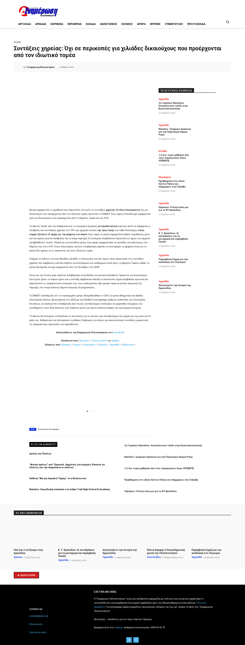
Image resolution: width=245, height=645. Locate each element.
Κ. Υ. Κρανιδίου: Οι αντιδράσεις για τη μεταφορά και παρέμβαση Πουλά (173, 237)
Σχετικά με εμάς (37, 632)
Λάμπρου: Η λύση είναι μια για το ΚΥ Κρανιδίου (150, 491)
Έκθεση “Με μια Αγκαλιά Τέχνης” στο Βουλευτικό (57, 478)
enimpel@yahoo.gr (38, 616)
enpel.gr (118, 627)
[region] (90, 386)
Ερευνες (18, 557)
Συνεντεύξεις (99, 340)
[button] (227, 22)
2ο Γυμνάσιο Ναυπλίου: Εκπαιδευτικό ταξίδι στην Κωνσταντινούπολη (163, 445)
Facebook (118, 332)
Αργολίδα (164, 99)
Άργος (78, 344)
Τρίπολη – (103, 344)
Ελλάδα (17, 42)
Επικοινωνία (35, 624)
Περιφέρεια (165, 177)
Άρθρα (115, 340)
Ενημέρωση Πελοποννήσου (41, 67)
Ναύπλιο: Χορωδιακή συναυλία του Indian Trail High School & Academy (69, 489)
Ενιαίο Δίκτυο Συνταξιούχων (48, 429)
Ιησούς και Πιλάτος (40, 453)
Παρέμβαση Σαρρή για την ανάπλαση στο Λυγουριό (173, 260)
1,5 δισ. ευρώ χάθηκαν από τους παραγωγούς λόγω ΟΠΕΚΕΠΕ (159, 468)
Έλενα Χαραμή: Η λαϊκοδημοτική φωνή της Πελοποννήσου (166, 551)
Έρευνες (84, 340)
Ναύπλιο (66, 344)
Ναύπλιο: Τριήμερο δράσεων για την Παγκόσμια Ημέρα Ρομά (158, 456)
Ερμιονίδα (89, 344)
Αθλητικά (128, 344)
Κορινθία (114, 344)
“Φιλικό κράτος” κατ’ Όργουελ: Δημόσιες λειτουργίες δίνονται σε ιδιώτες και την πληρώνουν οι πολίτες (67, 466)
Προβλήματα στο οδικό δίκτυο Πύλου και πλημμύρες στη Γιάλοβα (161, 479)
